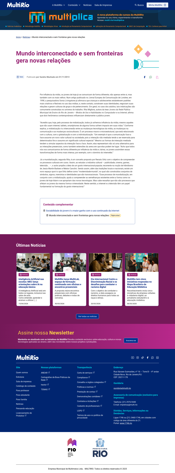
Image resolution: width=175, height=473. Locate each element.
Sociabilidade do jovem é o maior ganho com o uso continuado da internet (82, 210)
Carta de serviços (86, 372)
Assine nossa (46, 333)
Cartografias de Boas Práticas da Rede (55, 378)
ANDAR (45, 372)
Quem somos (22, 372)
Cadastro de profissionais (89, 406)
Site (18, 367)
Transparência (84, 367)
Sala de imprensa (23, 381)
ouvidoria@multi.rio (122, 388)
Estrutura (20, 377)
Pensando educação (25, 408)
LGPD (81, 410)
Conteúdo (74, 5)
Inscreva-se (131, 340)
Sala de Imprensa (103, 5)
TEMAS (45, 389)
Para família (21, 399)
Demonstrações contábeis (90, 396)
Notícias (87, 5)
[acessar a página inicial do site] (18, 5)
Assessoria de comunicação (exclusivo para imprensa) (136, 396)
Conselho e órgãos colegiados (91, 382)
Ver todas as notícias (87, 316)
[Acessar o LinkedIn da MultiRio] (157, 358)
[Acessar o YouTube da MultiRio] (132, 358)
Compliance (83, 377)
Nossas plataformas (51, 367)
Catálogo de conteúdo (25, 386)
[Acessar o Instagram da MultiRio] (137, 358)
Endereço (118, 367)
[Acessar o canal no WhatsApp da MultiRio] (152, 358)
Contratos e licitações (88, 401)
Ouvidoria (118, 383)
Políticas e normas (86, 387)
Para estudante (22, 395)
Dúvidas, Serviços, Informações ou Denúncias (131, 412)
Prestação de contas (87, 391)
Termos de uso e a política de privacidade (90, 416)
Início (18, 37)
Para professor (22, 390)
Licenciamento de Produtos (24, 414)
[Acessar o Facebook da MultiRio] (147, 358)
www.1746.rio (126, 423)
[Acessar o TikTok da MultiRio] (142, 358)
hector (45, 384)
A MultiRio (58, 5)
